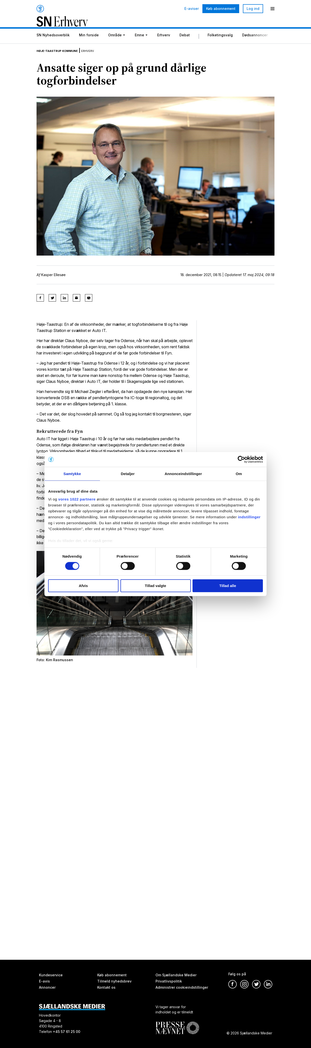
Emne (139, 44)
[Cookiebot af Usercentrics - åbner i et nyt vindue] (241, 459)
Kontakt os (106, 987)
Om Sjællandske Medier (176, 975)
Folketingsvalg (220, 44)
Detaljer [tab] (128, 474)
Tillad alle (227, 586)
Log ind (253, 8)
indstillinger (249, 517)
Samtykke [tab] (72, 474)
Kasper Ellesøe (53, 282)
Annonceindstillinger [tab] (183, 474)
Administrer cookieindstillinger (182, 987)
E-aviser (191, 9)
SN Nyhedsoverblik (53, 44)
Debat (184, 44)
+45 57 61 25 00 (66, 1031)
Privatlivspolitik (169, 981)
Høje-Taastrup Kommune (65, 57)
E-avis (44, 981)
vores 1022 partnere (77, 499)
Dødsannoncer (255, 44)
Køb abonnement (220, 8)
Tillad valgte (155, 586)
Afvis (83, 586)
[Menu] (272, 8)
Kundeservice (51, 975)
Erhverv (163, 44)
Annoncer (47, 987)
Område (115, 44)
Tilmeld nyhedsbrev (114, 981)
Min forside (89, 44)
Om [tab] (239, 474)
